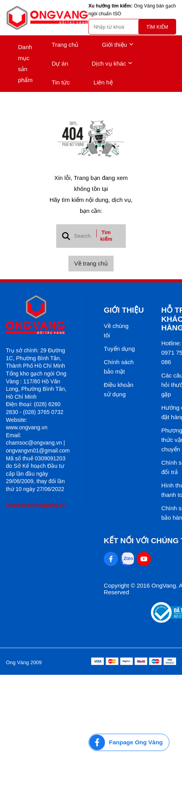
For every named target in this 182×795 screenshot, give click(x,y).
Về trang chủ (91, 263)
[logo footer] (38, 315)
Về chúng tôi (116, 330)
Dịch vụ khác (112, 63)
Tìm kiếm (157, 27)
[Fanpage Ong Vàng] (128, 742)
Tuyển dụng (119, 348)
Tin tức (61, 82)
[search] (132, 27)
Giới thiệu (118, 44)
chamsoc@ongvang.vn (36, 505)
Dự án (60, 63)
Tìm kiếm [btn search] (106, 235)
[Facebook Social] (111, 559)
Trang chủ (65, 44)
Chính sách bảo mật (119, 367)
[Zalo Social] (127, 559)
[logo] (47, 18)
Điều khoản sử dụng (118, 389)
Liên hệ (103, 82)
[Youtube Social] (144, 559)
